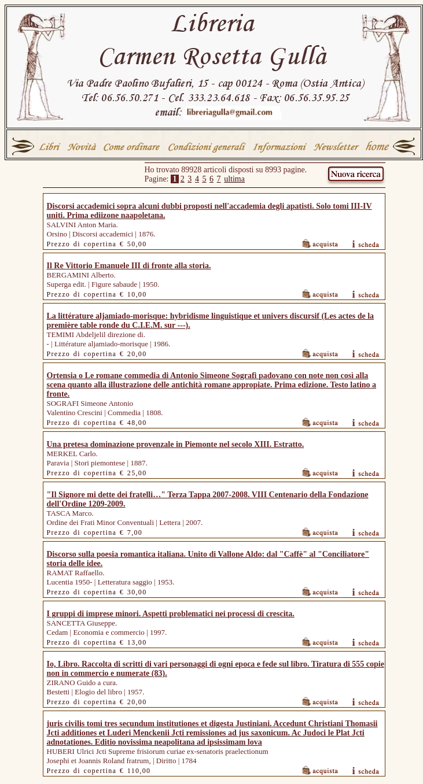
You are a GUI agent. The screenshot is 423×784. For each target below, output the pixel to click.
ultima (234, 179)
